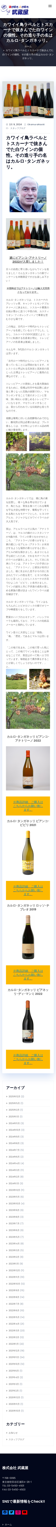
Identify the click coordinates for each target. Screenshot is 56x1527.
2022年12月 (14, 1270)
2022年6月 (14, 1310)
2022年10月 (14, 1283)
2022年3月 (14, 1330)
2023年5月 (14, 1237)
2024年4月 (14, 1163)
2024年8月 (14, 1143)
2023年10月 (14, 1203)
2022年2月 (14, 1337)
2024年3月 (14, 1170)
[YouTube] (24, 1512)
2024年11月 (14, 1123)
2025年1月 (14, 1116)
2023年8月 (14, 1216)
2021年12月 (14, 1350)
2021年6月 (14, 1370)
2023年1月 (14, 1263)
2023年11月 (14, 1196)
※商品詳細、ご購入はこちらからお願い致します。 (28, 806)
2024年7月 (14, 1150)
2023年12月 (14, 1190)
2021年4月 (14, 1377)
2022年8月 (14, 1297)
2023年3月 (14, 1250)
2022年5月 (14, 1317)
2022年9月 (14, 1290)
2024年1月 (14, 1183)
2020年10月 (14, 1410)
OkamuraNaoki (36, 124)
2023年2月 (14, 1256)
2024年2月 (14, 1176)
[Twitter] (11, 1512)
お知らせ (13, 1432)
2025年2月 (14, 1109)
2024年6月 (14, 1156)
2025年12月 (14, 1096)
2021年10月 (14, 1364)
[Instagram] (18, 1512)
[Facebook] (5, 1512)
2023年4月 (14, 1243)
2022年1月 (14, 1343)
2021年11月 (14, 1357)
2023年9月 (14, 1210)
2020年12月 (14, 1397)
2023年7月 (14, 1223)
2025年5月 (14, 1103)
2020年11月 (14, 1404)
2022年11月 (14, 1277)
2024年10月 (14, 1129)
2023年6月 (14, 1230)
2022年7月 (14, 1303)
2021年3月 (14, 1384)
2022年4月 (14, 1323)
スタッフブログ (18, 128)
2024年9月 (14, 1136)
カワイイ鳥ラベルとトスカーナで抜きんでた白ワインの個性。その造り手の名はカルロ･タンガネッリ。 (28, 54)
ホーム (28, 46)
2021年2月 (14, 1390)
